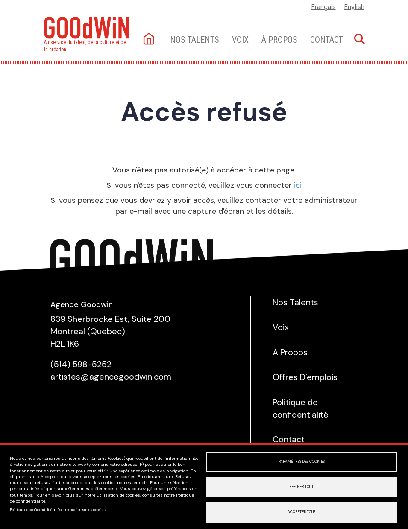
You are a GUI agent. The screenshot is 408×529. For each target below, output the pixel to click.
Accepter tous (301, 512)
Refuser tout (301, 487)
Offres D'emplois (305, 377)
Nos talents (194, 40)
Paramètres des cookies (302, 461)
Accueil (150, 39)
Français (323, 7)
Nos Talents (295, 302)
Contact (326, 40)
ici (298, 185)
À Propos (279, 40)
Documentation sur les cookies (81, 510)
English (354, 7)
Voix (240, 40)
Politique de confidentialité (31, 510)
